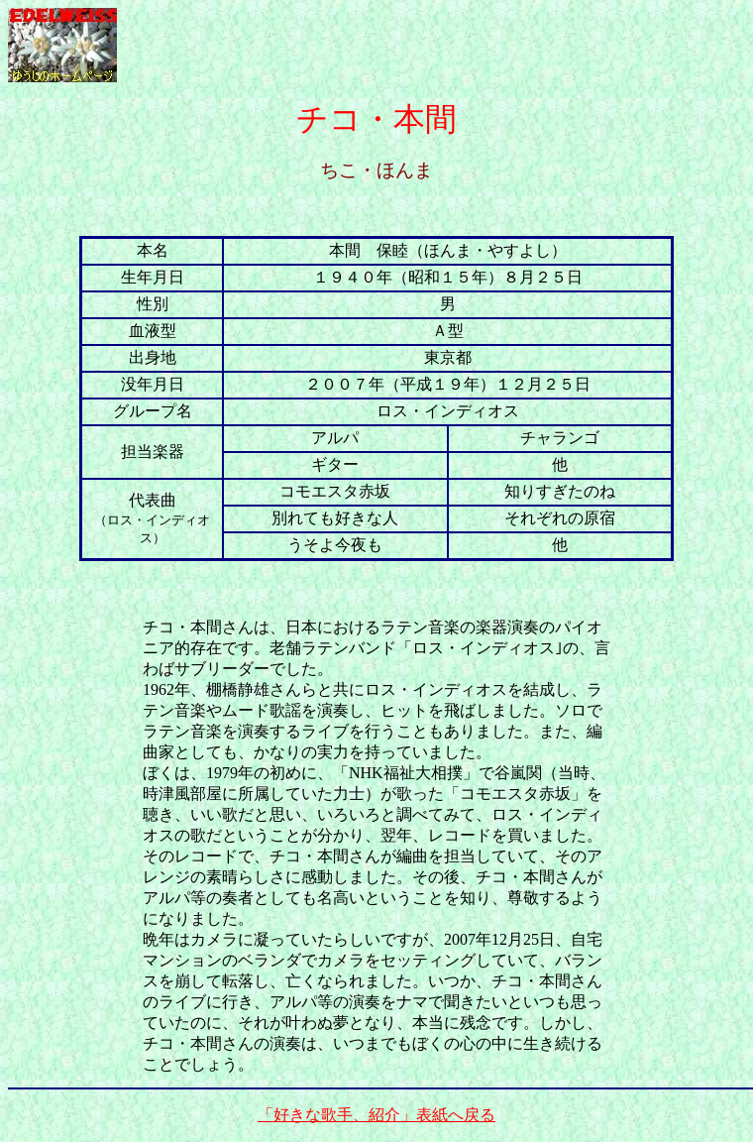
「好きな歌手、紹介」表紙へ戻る (376, 1114)
